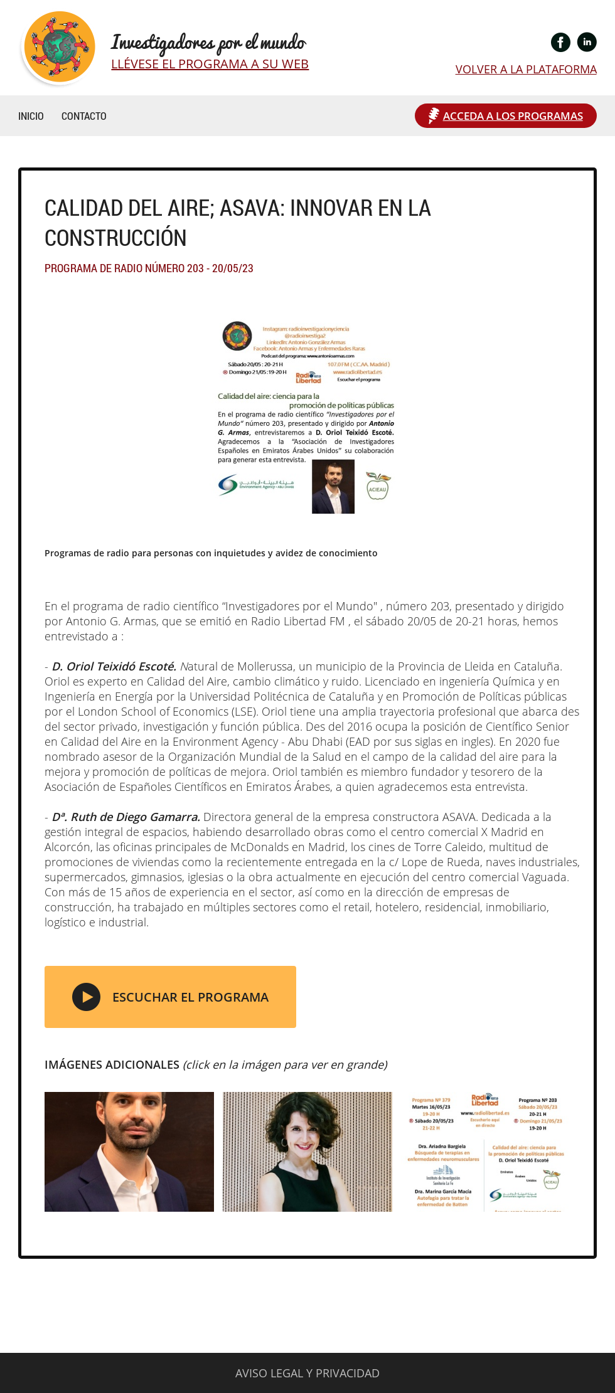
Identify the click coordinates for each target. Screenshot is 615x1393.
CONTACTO (84, 116)
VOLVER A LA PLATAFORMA (526, 69)
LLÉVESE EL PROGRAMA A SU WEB (210, 63)
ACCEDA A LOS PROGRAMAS (513, 116)
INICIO (31, 116)
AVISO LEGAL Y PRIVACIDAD (307, 1372)
